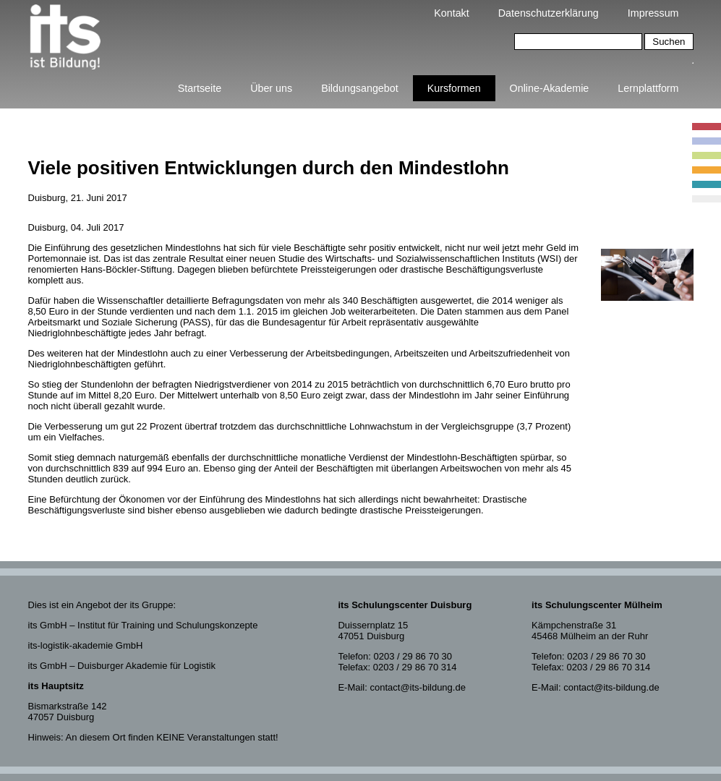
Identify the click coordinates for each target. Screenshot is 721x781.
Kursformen (454, 88)
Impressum (653, 13)
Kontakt (451, 13)
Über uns (271, 88)
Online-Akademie (549, 88)
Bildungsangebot (359, 88)
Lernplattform (648, 88)
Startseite (199, 88)
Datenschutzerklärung (548, 13)
